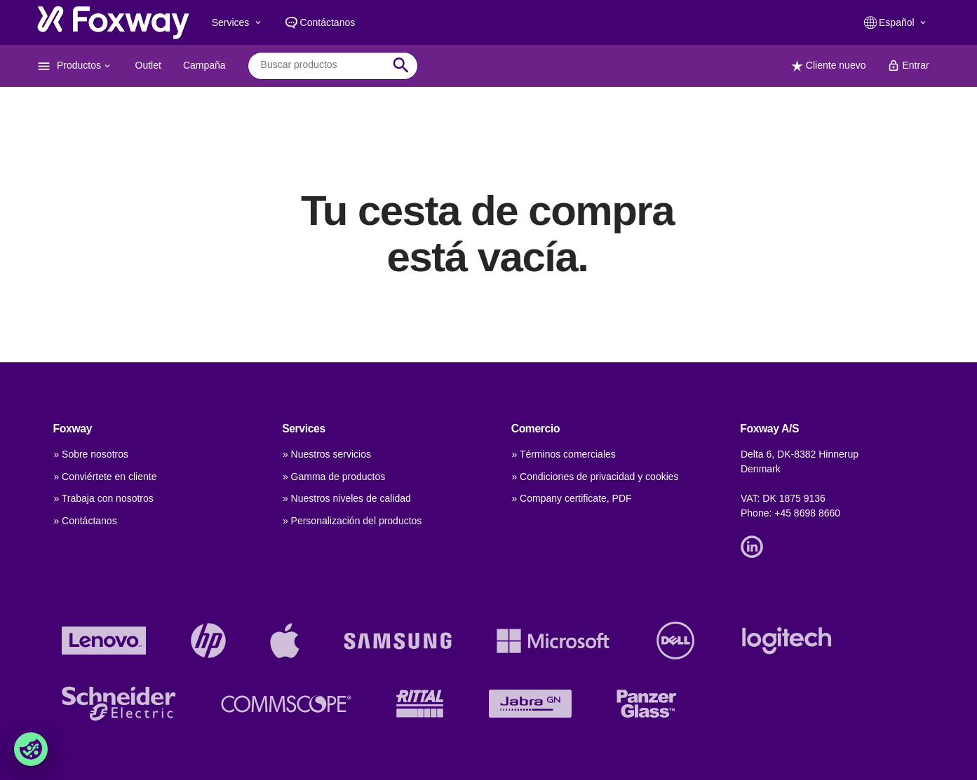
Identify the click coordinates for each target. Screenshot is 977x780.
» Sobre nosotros (90, 454)
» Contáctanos (84, 520)
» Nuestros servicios (327, 454)
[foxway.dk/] (113, 22)
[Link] (755, 546)
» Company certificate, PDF (571, 498)
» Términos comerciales (563, 454)
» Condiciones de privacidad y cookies (594, 476)
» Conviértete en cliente (104, 476)
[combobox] (322, 65)
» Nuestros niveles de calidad (347, 498)
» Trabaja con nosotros (103, 498)
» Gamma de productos (334, 476)
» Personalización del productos (352, 520)
